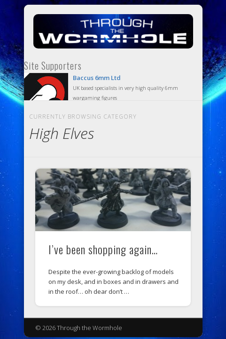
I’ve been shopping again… (103, 249)
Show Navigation (167, 89)
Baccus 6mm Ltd (97, 77)
